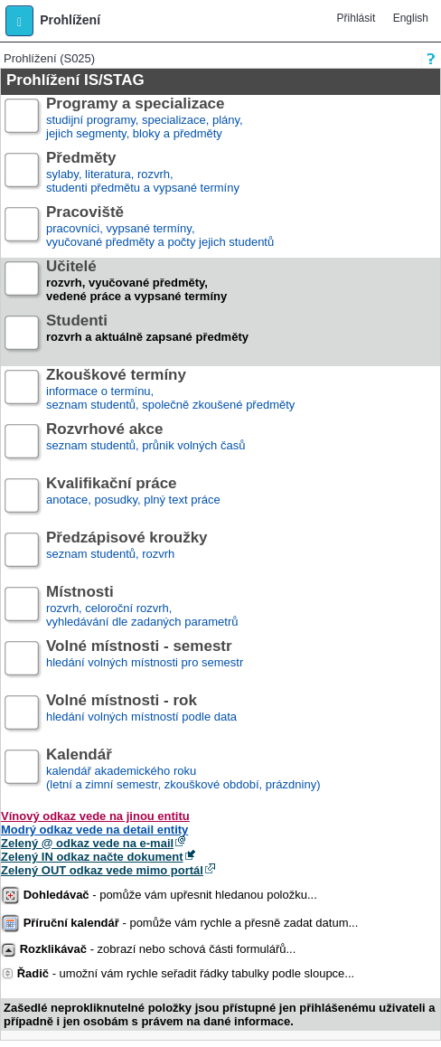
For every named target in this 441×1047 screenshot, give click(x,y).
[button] (19, 20)
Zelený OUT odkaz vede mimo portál (102, 870)
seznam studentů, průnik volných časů (145, 444)
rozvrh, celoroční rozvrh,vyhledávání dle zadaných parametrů (142, 607)
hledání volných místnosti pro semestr (144, 661)
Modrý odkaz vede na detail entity (94, 829)
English (410, 18)
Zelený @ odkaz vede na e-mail (87, 843)
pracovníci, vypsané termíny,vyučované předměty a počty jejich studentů (160, 227)
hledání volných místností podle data (141, 715)
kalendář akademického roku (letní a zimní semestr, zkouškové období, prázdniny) (183, 770)
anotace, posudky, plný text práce (133, 498)
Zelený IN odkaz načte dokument (92, 856)
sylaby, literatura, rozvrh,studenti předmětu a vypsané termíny (142, 173)
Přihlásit (356, 18)
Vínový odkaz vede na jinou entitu (95, 816)
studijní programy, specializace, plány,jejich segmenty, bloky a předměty (144, 119)
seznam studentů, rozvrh (127, 553)
